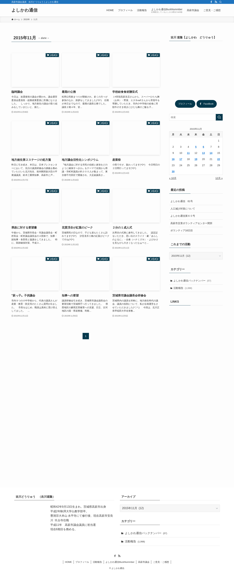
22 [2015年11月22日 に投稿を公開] (218, 159)
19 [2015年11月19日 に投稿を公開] (196, 159)
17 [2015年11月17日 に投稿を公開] (180, 159)
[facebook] (211, 2)
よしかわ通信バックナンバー (192, 280)
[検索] (220, 2)
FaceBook (207, 104)
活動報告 (182, 288)
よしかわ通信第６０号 (182, 215)
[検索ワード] (196, 117)
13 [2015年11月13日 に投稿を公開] (203, 153)
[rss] (216, 2)
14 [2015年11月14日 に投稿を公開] (211, 153)
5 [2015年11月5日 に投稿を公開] (196, 146)
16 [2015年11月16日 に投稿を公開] (173, 159)
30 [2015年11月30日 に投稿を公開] (173, 171)
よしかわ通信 (24, 10)
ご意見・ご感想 (161, 562)
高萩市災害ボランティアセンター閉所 (191, 223)
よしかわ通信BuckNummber (119, 562)
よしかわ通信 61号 (181, 201)
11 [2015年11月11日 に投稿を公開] (188, 153)
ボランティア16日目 (181, 230)
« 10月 (172, 178)
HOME (68, 562)
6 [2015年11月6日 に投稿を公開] (203, 146)
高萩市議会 (143, 562)
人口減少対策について (182, 208)
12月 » (219, 178)
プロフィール (185, 104)
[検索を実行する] (219, 117)
